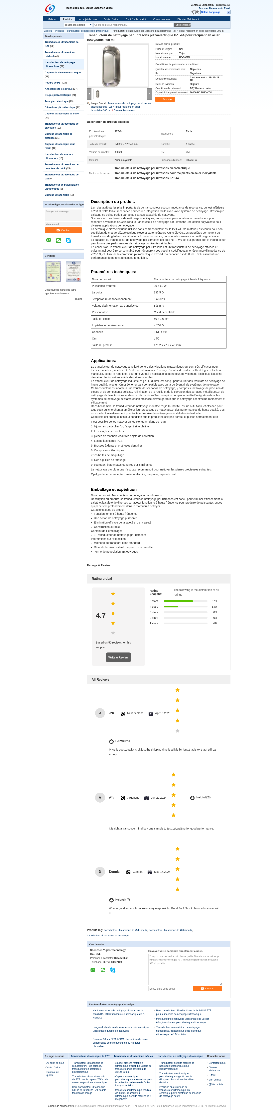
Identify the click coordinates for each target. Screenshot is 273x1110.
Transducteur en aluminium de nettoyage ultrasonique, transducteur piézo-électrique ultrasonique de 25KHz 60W (179, 1031)
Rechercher (184, 25)
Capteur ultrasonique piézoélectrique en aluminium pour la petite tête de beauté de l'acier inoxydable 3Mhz (133, 1081)
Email (227, 8)
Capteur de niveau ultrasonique (63, 72)
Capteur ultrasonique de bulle (62, 113)
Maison (52, 19)
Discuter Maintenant (210, 8)
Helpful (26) (203, 797)
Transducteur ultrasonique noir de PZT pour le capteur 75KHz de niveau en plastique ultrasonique (90, 1079)
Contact (63, 230)
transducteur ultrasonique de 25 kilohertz (125, 930)
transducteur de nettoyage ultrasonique (88, 31)
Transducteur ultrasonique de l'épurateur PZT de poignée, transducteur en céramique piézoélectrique (87, 1067)
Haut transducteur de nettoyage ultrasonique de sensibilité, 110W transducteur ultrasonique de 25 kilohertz (119, 1014)
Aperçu (48, 31)
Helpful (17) (122, 899)
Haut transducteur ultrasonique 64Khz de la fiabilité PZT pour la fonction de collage (89, 1090)
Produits (67, 19)
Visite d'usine (111, 19)
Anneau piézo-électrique (59, 89)
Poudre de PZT (53, 82)
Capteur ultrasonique (57, 195)
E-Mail (212, 1075)
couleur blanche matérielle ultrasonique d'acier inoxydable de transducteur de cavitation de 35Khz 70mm (133, 1067)
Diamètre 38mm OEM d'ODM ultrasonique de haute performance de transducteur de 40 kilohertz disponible (120, 1043)
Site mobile (216, 1084)
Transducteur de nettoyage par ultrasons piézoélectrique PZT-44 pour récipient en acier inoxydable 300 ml (121, 107)
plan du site (215, 1079)
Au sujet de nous (88, 19)
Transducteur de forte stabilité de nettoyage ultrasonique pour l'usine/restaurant (176, 1066)
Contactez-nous (161, 19)
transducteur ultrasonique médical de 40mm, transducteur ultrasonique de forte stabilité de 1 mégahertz (133, 1094)
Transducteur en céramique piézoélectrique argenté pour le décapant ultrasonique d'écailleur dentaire (176, 1078)
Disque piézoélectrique (58, 95)
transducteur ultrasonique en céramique (108, 935)
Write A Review (118, 657)
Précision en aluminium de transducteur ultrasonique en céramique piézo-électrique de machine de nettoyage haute (180, 1091)
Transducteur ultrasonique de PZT (90, 1056)
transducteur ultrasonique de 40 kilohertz (170, 930)
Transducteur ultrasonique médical (134, 1056)
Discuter (165, 99)
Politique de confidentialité (60, 1106)
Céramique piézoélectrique (60, 107)
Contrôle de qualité (136, 19)
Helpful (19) (122, 741)
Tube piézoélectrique (56, 101)
